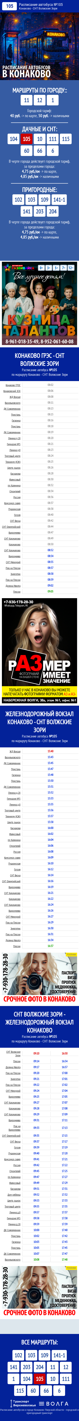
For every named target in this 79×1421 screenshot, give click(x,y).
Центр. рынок (13, 468)
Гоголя (17, 515)
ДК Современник (12, 409)
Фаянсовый (14, 479)
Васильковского (12, 403)
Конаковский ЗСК (11, 391)
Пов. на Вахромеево (14, 1128)
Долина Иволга (13, 586)
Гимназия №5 (13, 444)
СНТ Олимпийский (11, 527)
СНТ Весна (15, 521)
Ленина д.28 (14, 438)
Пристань (15, 414)
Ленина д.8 (14, 450)
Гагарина (16, 420)
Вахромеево (14, 533)
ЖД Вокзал (15, 397)
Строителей (14, 491)
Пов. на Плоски (13, 568)
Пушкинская (14, 509)
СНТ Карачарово (12, 538)
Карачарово (14, 544)
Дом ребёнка (14, 1195)
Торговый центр (12, 456)
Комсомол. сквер (12, 503)
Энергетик (15, 574)
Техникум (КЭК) (12, 462)
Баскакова (15, 473)
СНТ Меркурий (13, 562)
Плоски (16, 592)
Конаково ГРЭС (13, 385)
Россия (16, 497)
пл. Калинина (14, 485)
